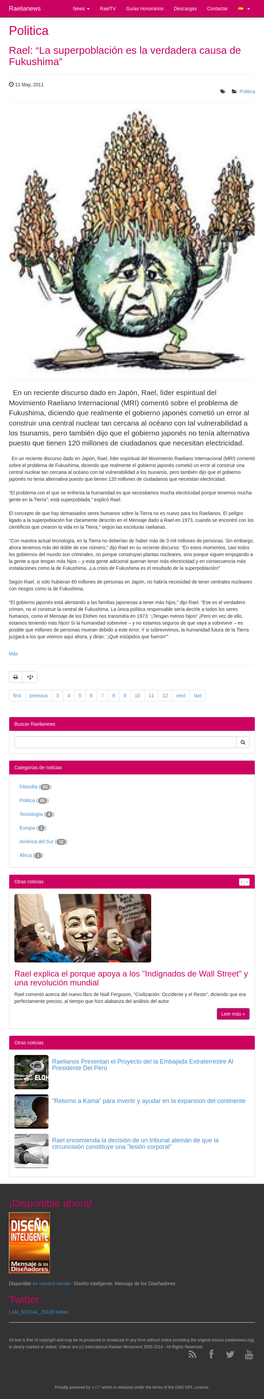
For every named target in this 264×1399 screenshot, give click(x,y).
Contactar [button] (217, 8)
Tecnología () (36, 814)
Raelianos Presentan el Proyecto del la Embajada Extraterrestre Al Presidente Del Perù (142, 1065)
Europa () (33, 828)
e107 (96, 1387)
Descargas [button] (185, 8)
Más (13, 653)
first (17, 695)
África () (31, 855)
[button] (244, 8)
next (180, 695)
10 (137, 695)
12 (165, 695)
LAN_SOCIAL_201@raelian (38, 1312)
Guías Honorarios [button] (145, 8)
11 (151, 695)
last (197, 695)
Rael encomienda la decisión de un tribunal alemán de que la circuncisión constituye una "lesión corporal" (135, 1144)
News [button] (81, 8)
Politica (247, 91)
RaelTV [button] (108, 8)
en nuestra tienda (50, 1283)
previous (39, 695)
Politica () (34, 801)
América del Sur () (43, 842)
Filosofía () (35, 787)
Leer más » (233, 1014)
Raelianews (25, 8)
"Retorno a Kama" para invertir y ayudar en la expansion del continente (149, 1100)
